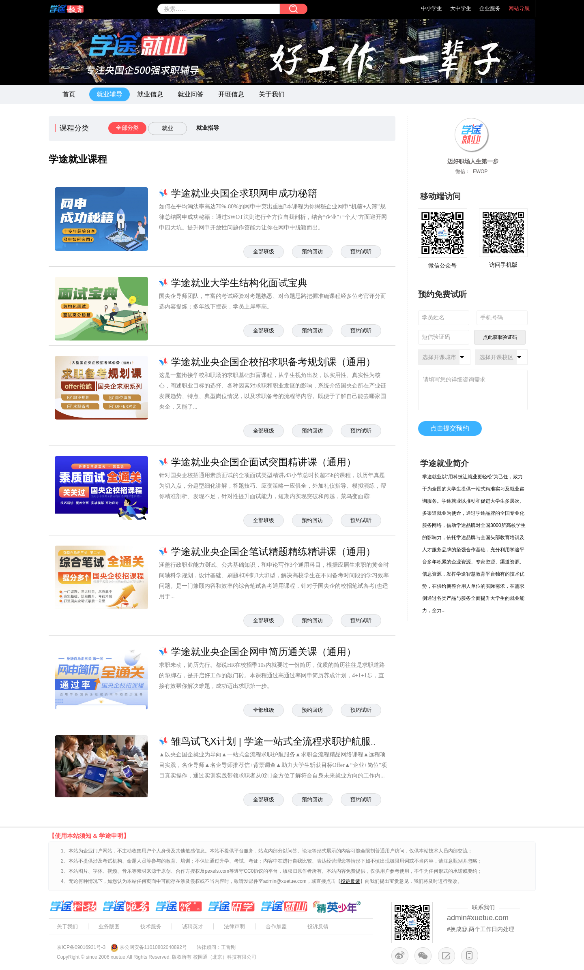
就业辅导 (109, 94)
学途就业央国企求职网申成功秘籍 (244, 193)
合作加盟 (276, 926)
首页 (68, 94)
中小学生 (431, 8)
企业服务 (489, 8)
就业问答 (191, 94)
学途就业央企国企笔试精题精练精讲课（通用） (273, 551)
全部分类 (127, 128)
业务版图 (109, 926)
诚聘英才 (192, 926)
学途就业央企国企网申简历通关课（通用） (263, 651)
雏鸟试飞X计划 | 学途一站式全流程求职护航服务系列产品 (295, 741)
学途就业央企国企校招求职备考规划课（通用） (273, 361)
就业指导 (207, 128)
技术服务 (150, 926)
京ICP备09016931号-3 (81, 947)
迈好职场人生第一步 (472, 161)
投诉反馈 (317, 926)
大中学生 (460, 8)
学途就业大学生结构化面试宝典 (239, 282)
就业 (167, 128)
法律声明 (234, 926)
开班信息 (231, 94)
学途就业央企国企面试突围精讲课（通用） (263, 461)
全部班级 (263, 251)
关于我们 (272, 94)
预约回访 (312, 251)
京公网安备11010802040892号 (153, 947)
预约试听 (360, 251)
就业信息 (150, 94)
